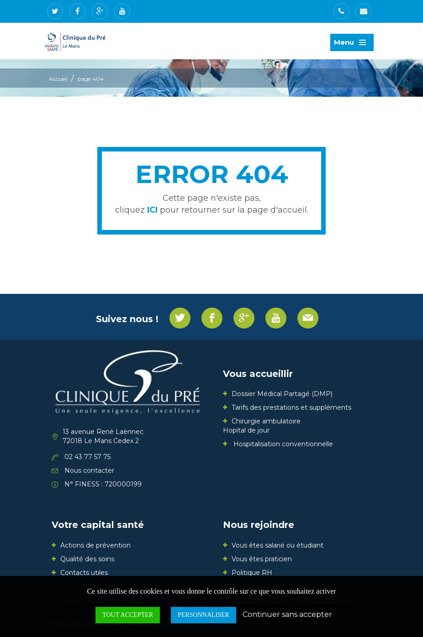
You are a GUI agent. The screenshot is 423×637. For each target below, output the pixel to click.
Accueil (58, 78)
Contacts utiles (84, 573)
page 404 (91, 78)
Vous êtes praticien (262, 559)
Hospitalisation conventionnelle (282, 444)
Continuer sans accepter (287, 614)
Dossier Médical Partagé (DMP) (282, 394)
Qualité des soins (87, 559)
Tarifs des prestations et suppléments (291, 407)
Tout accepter (127, 614)
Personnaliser (203, 614)
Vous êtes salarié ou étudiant (277, 545)
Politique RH (252, 573)
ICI (152, 210)
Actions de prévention (95, 545)
